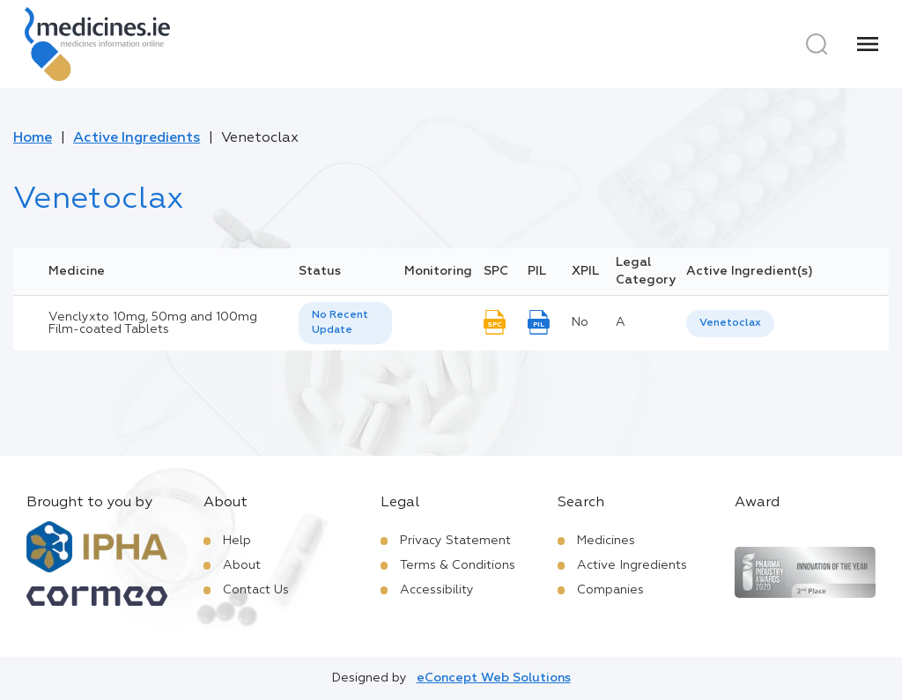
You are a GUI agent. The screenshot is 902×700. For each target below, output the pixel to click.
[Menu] (868, 44)
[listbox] (345, 323)
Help (237, 540)
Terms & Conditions (457, 565)
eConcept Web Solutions (494, 678)
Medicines (606, 540)
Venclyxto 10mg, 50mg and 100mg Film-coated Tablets (152, 323)
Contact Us (256, 590)
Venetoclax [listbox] (730, 323)
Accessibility (437, 590)
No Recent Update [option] (340, 322)
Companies (610, 590)
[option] (730, 323)
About (242, 565)
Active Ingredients (136, 138)
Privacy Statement (455, 540)
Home (32, 138)
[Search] (816, 44)
